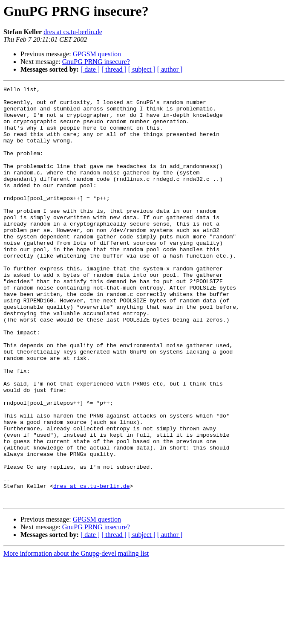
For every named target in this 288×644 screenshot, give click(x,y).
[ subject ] (142, 69)
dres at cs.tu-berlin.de (72, 31)
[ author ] (170, 69)
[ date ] (90, 69)
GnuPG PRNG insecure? (96, 61)
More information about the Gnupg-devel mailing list (76, 636)
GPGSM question (97, 54)
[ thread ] (114, 69)
